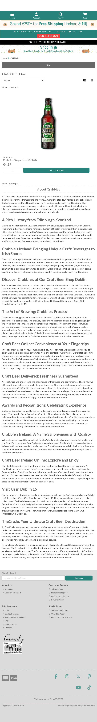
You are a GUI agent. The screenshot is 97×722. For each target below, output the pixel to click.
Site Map (7, 627)
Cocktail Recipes (11, 614)
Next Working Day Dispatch (48, 42)
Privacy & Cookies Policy (60, 617)
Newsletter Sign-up (58, 593)
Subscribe (79, 578)
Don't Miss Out (48, 35)
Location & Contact (12, 593)
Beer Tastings (9, 624)
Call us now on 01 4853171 (48, 699)
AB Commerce (88, 705)
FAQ (6, 621)
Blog (6, 610)
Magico (68, 705)
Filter (49, 64)
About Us (8, 589)
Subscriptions (56, 589)
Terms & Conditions (59, 610)
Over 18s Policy (57, 614)
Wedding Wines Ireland (14, 617)
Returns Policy (56, 600)
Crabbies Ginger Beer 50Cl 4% (20, 159)
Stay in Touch (9, 573)
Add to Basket (56, 170)
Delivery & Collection (59, 596)
